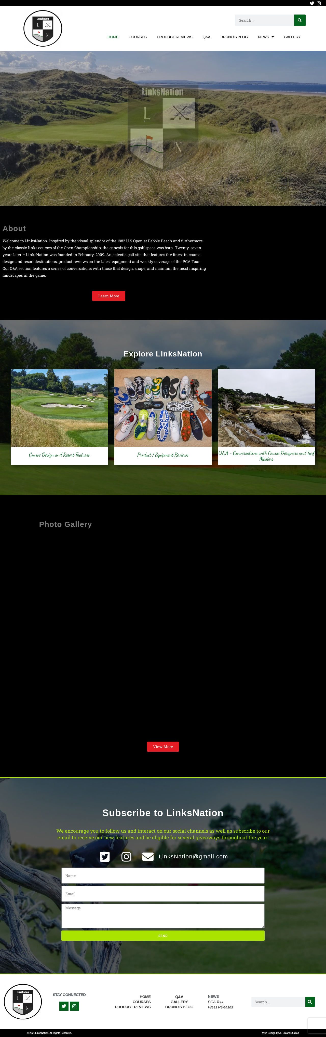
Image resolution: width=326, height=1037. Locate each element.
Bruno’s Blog (234, 37)
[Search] (300, 20)
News (266, 36)
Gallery (292, 37)
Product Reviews (175, 37)
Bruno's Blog (179, 1007)
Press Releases (220, 1007)
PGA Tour (215, 1002)
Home (112, 37)
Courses (138, 37)
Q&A (206, 37)
